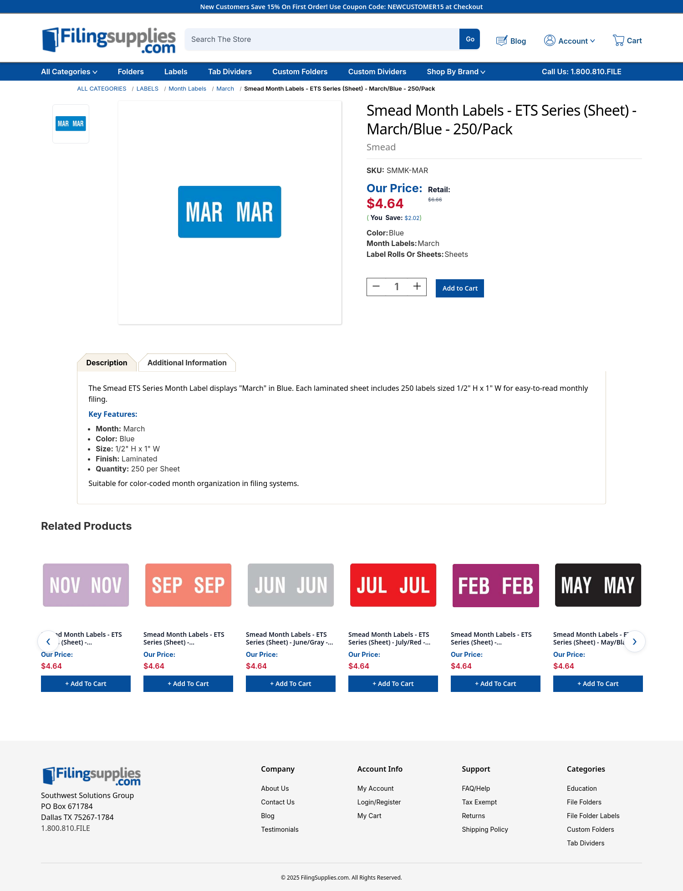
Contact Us (278, 802)
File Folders (584, 802)
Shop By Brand (456, 71)
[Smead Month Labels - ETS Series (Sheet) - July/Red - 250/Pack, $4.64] (393, 585)
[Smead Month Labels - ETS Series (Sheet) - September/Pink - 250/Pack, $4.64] (188, 585)
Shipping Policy (485, 829)
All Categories (69, 71)
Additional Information (187, 362)
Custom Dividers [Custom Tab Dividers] (377, 71)
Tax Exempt (479, 802)
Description (106, 362)
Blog (268, 815)
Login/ (367, 802)
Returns (473, 815)
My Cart (369, 815)
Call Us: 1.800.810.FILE (582, 71)
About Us (275, 788)
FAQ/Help (476, 788)
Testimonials (279, 829)
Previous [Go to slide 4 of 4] (48, 641)
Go (470, 39)
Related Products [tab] (86, 526)
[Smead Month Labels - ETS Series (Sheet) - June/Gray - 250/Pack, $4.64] (291, 585)
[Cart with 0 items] (627, 41)
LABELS (147, 88)
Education (582, 788)
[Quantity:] (396, 288)
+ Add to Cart (85, 683)
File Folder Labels (593, 815)
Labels (176, 71)
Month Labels (187, 88)
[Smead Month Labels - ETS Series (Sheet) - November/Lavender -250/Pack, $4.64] (86, 585)
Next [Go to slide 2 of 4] (635, 641)
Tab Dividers (230, 71)
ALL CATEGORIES (101, 88)
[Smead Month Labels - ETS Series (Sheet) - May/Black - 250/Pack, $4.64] (598, 585)
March (225, 88)
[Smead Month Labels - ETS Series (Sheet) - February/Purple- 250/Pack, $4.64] (495, 585)
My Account (375, 788)
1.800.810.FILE (65, 828)
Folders (131, 71)
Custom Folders (299, 71)
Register (388, 802)
